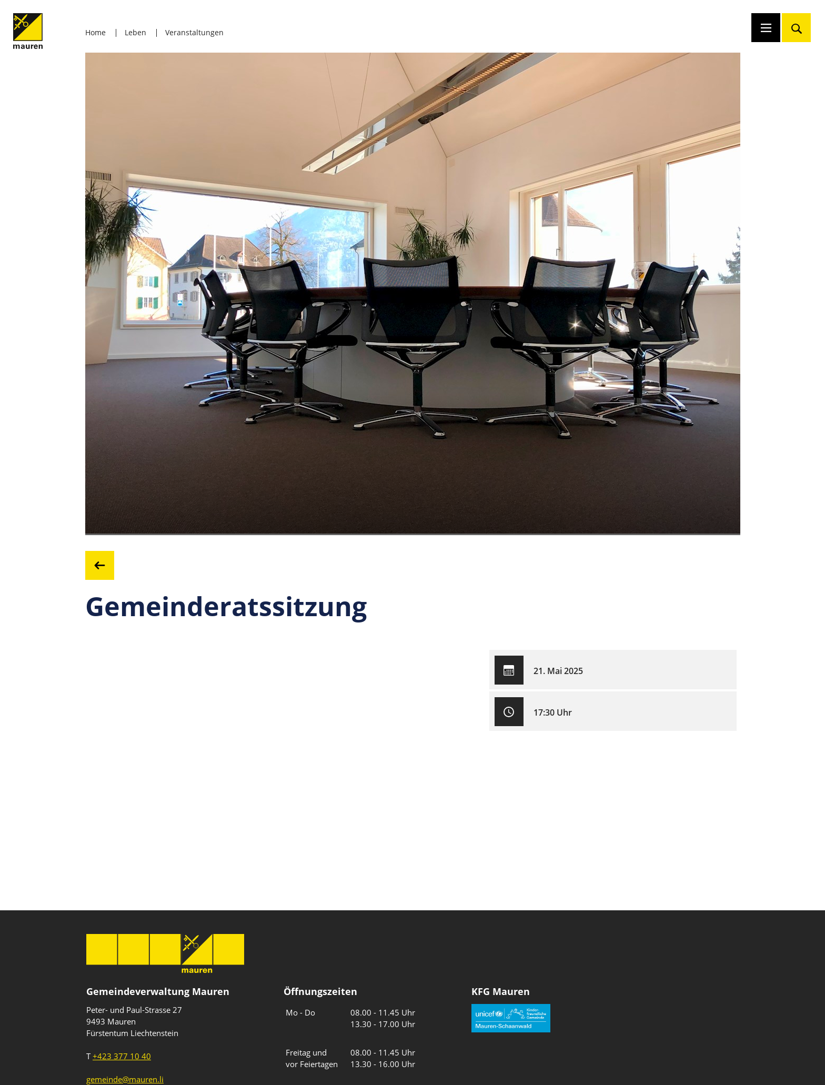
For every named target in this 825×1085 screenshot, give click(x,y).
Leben (135, 32)
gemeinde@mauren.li (125, 1079)
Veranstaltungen (194, 32)
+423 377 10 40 (122, 1056)
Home (95, 32)
